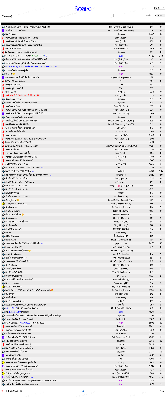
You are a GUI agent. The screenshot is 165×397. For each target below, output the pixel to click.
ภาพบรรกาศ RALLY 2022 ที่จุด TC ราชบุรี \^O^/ (27, 174)
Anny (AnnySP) (121, 221)
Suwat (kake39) (121, 48)
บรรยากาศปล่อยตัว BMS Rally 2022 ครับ (23, 243)
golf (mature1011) (120, 373)
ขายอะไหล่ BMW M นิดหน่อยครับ (20, 160)
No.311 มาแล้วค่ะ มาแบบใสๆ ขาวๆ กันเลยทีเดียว (26, 304)
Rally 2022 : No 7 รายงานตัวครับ (20, 279)
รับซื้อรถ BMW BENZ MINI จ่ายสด (20, 337)
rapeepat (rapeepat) (121, 77)
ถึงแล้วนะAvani (12, 218)
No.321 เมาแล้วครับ (14, 286)
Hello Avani (11, 239)
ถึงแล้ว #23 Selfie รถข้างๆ (17, 178)
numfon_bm (121, 189)
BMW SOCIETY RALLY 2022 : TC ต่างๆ (23, 167)
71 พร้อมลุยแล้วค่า (13, 268)
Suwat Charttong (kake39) (121, 120)
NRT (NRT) (121, 232)
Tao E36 (121, 91)
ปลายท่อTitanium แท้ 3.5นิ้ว (18, 153)
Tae (121, 84)
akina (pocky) (121, 37)
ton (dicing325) (121, 44)
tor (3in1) (121, 127)
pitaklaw (121, 34)
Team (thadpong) (121, 210)
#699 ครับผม (11, 265)
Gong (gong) (121, 178)
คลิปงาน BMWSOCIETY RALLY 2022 (21, 145)
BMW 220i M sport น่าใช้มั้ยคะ (19, 348)
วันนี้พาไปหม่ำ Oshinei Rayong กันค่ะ (22, 384)
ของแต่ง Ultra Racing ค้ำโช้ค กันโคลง (22, 156)
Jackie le (121, 171)
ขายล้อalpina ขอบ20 (14, 88)
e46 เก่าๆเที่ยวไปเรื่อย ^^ (16, 351)
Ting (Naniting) (121, 225)
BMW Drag (11, 34)
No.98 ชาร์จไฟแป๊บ (14, 272)
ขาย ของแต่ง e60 (13, 135)
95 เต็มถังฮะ (11, 297)
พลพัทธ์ (121, 355)
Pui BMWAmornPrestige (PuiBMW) (121, 145)
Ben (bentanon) (121, 196)
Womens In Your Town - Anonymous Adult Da (28, 26)
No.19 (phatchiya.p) (121, 247)
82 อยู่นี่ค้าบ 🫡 (12, 200)
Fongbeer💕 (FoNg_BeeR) (121, 185)
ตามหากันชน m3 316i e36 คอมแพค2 (22, 366)
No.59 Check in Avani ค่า (17, 189)
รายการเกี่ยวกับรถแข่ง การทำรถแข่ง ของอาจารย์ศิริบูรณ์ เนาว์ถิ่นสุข (33, 315)
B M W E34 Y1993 (14, 48)
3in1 (121, 160)
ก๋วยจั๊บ (121, 304)
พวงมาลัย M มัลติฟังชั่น (15, 131)
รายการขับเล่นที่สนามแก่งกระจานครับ (21, 102)
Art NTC (121, 167)
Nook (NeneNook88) (121, 239)
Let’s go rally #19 (14, 247)
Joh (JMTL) (120, 182)
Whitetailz (121, 319)
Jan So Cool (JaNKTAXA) (121, 250)
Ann (121, 142)
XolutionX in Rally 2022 (16, 203)
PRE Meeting (17, 311)
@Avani (9, 232)
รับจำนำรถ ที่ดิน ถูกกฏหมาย (18, 373)
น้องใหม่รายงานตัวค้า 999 (16, 257)
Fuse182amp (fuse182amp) (120, 200)
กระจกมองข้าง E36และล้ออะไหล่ (19, 326)
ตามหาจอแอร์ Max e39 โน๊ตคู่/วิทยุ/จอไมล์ (24, 44)
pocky (121, 344)
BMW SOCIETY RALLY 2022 (18, 142)
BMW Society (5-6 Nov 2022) (25, 322)
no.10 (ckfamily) (120, 254)
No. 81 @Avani (12, 192)
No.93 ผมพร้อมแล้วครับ (22, 308)
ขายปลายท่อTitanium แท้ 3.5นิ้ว (19, 369)
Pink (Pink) (121, 333)
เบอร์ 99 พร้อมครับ (14, 275)
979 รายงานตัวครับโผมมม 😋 (18, 250)
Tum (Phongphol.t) (121, 257)
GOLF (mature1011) (121, 337)
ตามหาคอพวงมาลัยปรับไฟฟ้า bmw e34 (23, 77)
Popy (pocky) (121, 369)
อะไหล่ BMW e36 (13, 355)
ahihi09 (121, 301)
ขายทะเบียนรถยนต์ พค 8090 (18, 329)
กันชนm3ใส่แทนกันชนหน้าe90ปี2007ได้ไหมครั (26, 59)
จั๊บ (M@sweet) (121, 236)
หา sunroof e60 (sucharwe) (121, 30)
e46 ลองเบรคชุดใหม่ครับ (16, 340)
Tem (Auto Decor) (121, 272)
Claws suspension (14, 99)
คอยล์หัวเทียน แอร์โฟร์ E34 (17, 124)
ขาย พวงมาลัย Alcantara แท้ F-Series (22, 37)
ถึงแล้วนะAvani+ (12, 207)
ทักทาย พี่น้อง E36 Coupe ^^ (18, 358)
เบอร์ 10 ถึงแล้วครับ (14, 228)
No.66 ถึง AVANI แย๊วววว (17, 221)
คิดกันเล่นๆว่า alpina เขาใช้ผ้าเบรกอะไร (21, 52)
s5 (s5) (121, 362)
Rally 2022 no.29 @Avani (17, 185)
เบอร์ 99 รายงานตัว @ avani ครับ (20, 182)
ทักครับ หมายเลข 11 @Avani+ (18, 196)
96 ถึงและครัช (11, 225)
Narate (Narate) (121, 214)
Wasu (120, 192)
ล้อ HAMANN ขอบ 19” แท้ (17, 163)
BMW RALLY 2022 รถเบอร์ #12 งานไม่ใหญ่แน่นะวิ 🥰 (29, 290)
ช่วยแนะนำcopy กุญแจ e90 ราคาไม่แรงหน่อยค (26, 63)
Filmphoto (121, 174)
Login (161, 391)
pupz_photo (121, 243)
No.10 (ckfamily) (121, 228)
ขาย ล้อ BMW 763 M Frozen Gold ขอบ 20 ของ (26, 109)
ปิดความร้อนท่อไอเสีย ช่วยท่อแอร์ (19, 117)
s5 (121, 81)
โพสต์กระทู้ (7, 16)
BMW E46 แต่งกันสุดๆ (15, 81)
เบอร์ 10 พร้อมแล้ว (14, 254)
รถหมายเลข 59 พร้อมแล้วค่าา (18, 261)
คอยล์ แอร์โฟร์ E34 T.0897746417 (21, 120)
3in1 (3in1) (121, 156)
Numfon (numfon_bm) (121, 261)
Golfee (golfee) (121, 268)
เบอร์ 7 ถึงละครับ (13, 210)
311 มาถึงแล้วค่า (12, 236)
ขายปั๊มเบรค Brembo (14, 106)
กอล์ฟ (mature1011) (121, 376)
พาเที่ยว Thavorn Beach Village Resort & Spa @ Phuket (31, 380)
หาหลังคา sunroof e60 (16, 30)
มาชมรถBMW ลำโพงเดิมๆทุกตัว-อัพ (21, 362)
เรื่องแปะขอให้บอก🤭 (15, 214)
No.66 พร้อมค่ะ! (12, 283)
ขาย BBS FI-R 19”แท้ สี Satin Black (21, 41)
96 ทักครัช (10, 293)
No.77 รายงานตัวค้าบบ (15, 301)
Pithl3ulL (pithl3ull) (121, 286)
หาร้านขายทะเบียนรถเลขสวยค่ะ (18, 333)
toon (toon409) (121, 109)
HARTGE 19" (11, 91)
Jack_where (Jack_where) (121, 26)
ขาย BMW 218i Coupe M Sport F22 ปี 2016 (25, 113)
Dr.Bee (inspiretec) (121, 207)
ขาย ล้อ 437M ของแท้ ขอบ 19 (18, 344)
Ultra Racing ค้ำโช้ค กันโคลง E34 (20, 127)
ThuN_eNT (121, 326)
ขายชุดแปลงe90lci (13, 84)
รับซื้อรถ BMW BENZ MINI (18, 376)
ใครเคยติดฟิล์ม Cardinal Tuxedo (20, 319)
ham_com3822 (121, 135)
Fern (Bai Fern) (121, 106)
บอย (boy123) (121, 329)
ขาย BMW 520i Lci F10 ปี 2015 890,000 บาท (26, 138)
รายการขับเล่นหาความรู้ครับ (17, 70)
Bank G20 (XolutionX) (121, 203)
